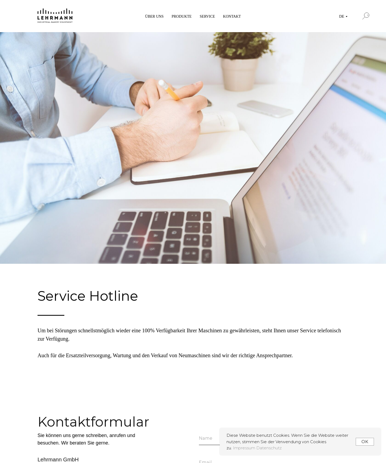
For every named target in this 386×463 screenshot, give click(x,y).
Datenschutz (269, 447)
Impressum (244, 447)
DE (341, 16)
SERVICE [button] (207, 16)
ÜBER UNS (154, 16)
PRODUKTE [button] (182, 16)
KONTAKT (232, 16)
